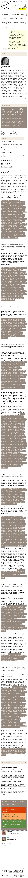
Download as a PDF (7, 167)
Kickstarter (17, 870)
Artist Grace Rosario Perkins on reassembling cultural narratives (14, 816)
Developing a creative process (12, 144)
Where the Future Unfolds (14, 770)
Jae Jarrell (11, 788)
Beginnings (4, 133)
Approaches (19, 18)
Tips (3, 22)
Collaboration (5, 135)
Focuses (11, 18)
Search (9, 26)
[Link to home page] (5, 5)
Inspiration (13, 133)
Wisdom (9, 22)
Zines (16, 22)
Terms (10, 871)
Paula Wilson (5, 66)
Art (2, 132)
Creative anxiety (10, 132)
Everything (5, 14)
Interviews (15, 14)
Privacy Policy (18, 871)
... (3, 26)
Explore (15, 1)
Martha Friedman (11, 742)
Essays (23, 14)
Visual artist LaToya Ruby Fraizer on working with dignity (12, 810)
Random (22, 22)
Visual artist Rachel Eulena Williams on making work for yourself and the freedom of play (13, 824)
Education (15, 135)
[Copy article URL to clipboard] (7, 164)
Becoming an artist (8, 141)
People (21, 1)
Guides (4, 18)
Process (19, 132)
